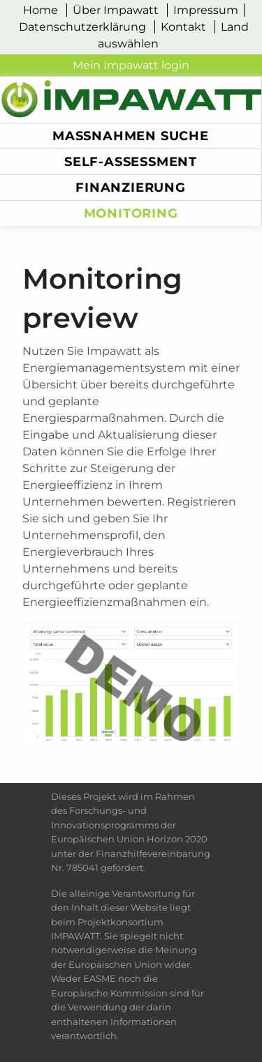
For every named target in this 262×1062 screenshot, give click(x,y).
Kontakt (183, 26)
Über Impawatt (116, 10)
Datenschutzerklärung (82, 26)
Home (40, 10)
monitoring (131, 213)
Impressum (205, 10)
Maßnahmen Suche (130, 135)
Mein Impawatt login (131, 65)
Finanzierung (130, 187)
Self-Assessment (130, 161)
